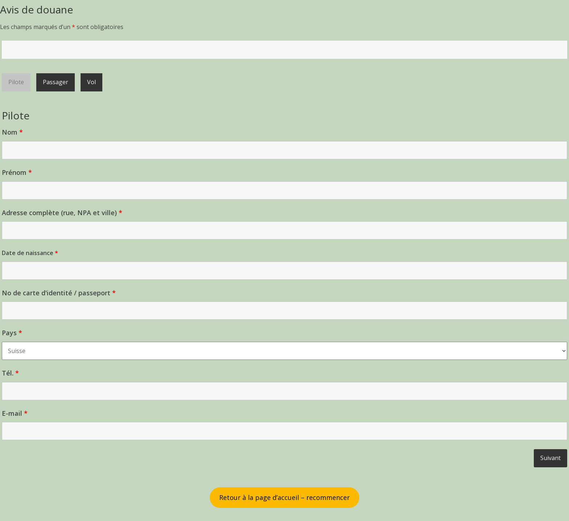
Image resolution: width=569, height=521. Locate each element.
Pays (12, 332)
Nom (12, 132)
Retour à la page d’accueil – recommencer (284, 497)
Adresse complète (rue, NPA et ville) (62, 212)
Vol (91, 82)
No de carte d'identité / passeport (59, 292)
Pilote (16, 82)
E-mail (15, 413)
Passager (55, 82)
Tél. (10, 373)
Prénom (17, 172)
